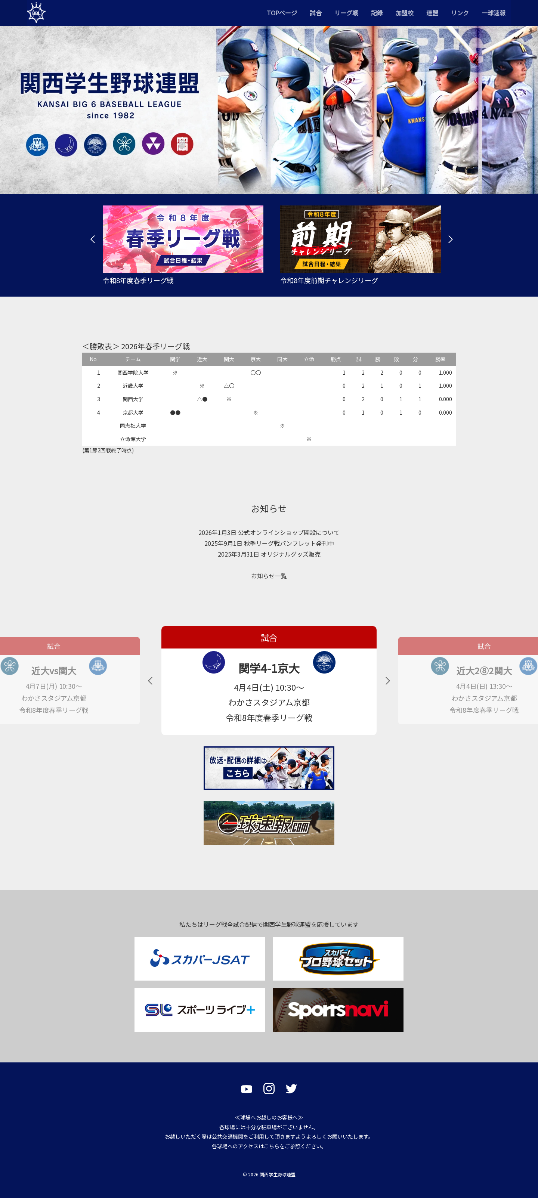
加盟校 (405, 12)
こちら (271, 1146)
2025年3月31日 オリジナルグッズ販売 (269, 554)
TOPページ (282, 12)
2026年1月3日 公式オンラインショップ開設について (269, 532)
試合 (316, 12)
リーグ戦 (346, 12)
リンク (460, 12)
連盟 (432, 12)
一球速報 (493, 12)
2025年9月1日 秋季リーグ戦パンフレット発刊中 (269, 543)
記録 (377, 12)
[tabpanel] (180, 245)
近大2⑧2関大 (484, 670)
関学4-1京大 (269, 668)
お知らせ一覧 (269, 575)
